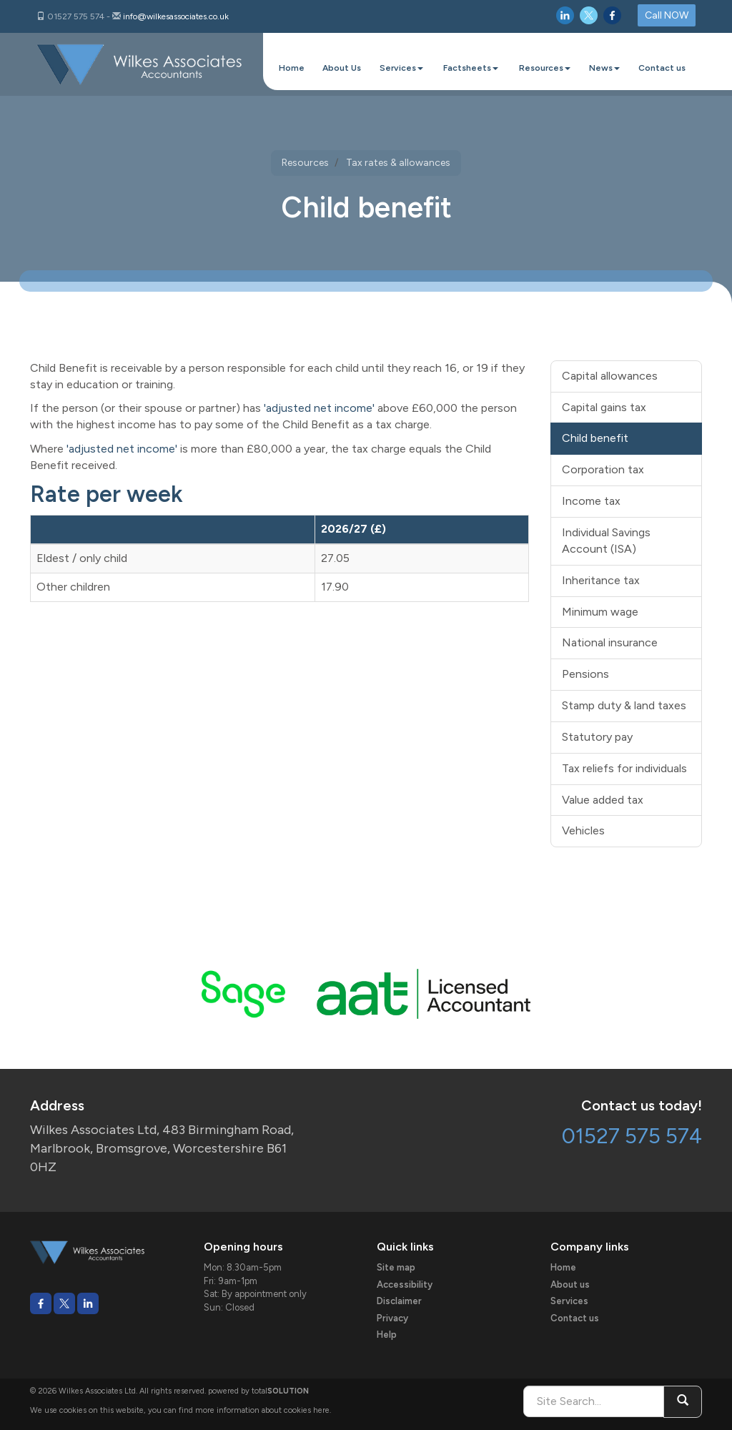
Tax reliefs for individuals (624, 768)
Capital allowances (610, 376)
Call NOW (666, 15)
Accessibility (404, 1284)
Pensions (585, 674)
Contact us (662, 68)
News (604, 68)
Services (401, 68)
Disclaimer (399, 1301)
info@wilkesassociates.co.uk (176, 16)
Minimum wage (600, 611)
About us (570, 1284)
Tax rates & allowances (398, 163)
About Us (341, 68)
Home (292, 68)
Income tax (591, 501)
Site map (396, 1267)
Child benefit (595, 438)
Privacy (392, 1318)
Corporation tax (603, 469)
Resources (544, 68)
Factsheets (470, 68)
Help (387, 1334)
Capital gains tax (604, 407)
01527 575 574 (632, 1136)
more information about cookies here (262, 1410)
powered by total (258, 1391)
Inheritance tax (601, 580)
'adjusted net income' (319, 408)
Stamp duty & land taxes (624, 705)
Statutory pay (597, 737)
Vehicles (583, 830)
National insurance (610, 642)
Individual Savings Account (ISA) (606, 541)
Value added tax (602, 800)
